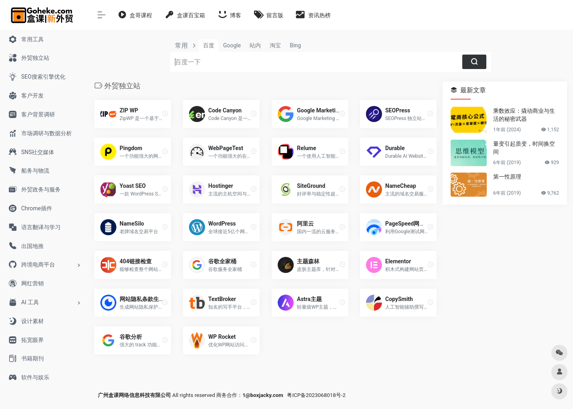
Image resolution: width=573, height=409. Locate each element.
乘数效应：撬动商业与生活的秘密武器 (524, 115)
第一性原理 (507, 176)
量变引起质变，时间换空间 (524, 147)
